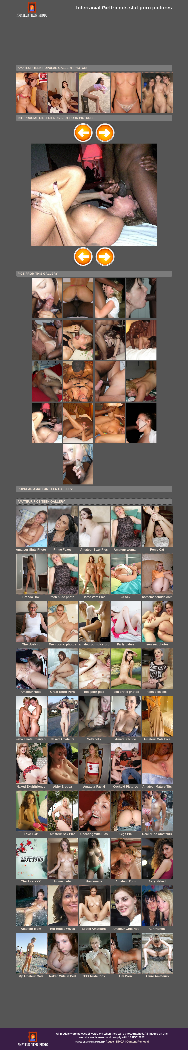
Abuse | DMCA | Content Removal (127, 1041)
